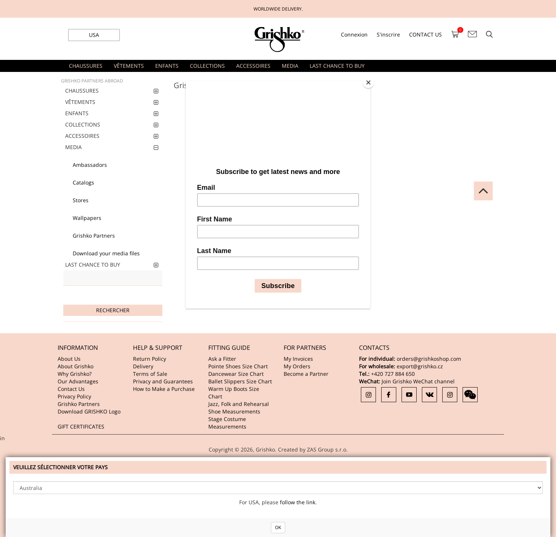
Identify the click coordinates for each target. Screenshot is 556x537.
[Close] (368, 82)
